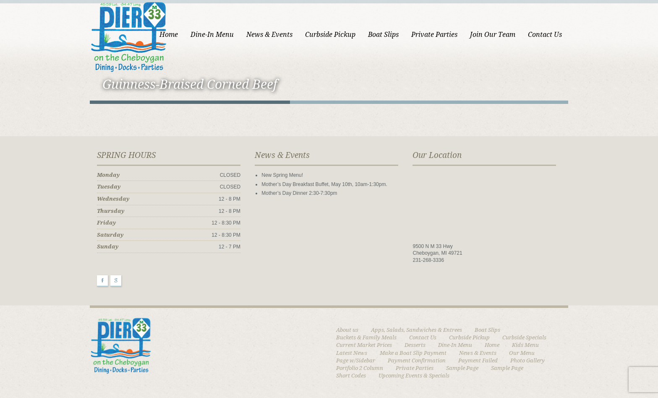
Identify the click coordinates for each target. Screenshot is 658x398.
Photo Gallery (527, 360)
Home (168, 35)
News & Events (269, 35)
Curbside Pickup (330, 35)
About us (347, 330)
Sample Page (462, 368)
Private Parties (434, 35)
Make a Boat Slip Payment (413, 353)
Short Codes (351, 375)
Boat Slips (383, 35)
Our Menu (522, 353)
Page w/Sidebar (355, 360)
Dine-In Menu (212, 35)
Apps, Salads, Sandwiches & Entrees (416, 330)
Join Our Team (492, 35)
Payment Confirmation (417, 360)
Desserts (415, 345)
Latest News (351, 353)
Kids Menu (525, 345)
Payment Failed (478, 360)
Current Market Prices (364, 345)
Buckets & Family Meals (366, 337)
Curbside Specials (524, 337)
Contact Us (545, 35)
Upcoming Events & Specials (414, 375)
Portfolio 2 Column (359, 368)
